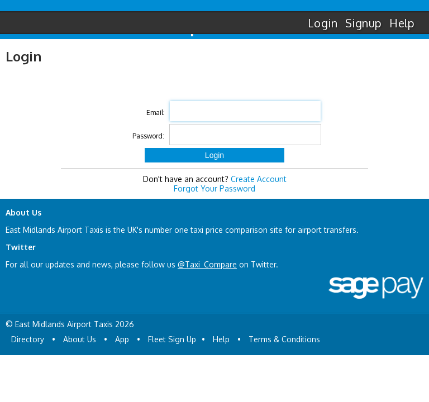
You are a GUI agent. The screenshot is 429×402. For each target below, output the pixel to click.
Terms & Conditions (284, 339)
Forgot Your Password (214, 188)
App (122, 339)
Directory (27, 339)
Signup (363, 23)
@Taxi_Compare (207, 264)
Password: (148, 136)
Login (322, 23)
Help (401, 23)
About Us (79, 339)
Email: (155, 112)
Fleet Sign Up (172, 339)
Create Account (259, 179)
